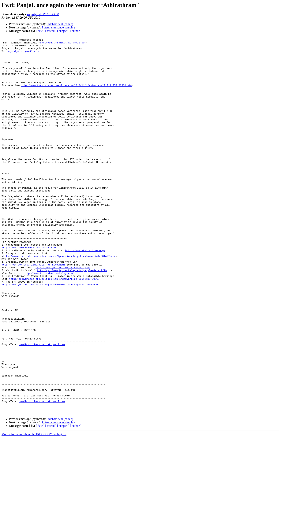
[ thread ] (50, 30)
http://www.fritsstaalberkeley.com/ (49, 320)
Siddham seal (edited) (60, 24)
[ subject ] (63, 30)
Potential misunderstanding (58, 27)
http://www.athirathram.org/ (85, 293)
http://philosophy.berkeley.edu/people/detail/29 (72, 317)
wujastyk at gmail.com (23, 54)
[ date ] (40, 30)
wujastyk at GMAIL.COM (43, 14)
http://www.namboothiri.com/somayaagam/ (30, 289)
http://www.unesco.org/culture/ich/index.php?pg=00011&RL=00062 (54, 327)
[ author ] (75, 30)
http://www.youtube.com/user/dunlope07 (63, 313)
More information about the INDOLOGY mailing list (34, 508)
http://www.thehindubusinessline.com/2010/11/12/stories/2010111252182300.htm (76, 95)
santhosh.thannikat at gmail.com (63, 43)
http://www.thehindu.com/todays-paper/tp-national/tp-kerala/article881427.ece (59, 300)
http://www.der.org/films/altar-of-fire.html (33, 310)
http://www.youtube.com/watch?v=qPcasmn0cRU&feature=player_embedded (50, 334)
